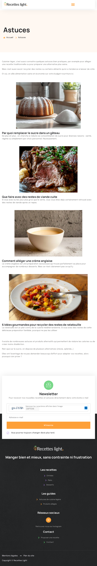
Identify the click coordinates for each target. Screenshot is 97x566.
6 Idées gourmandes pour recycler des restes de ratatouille (41, 325)
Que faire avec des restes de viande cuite (29, 197)
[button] (73, 4)
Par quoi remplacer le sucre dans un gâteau (31, 133)
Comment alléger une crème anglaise (27, 261)
